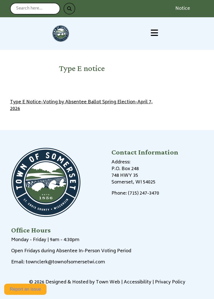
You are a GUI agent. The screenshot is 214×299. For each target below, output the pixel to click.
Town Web (108, 282)
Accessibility (137, 282)
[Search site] (35, 8)
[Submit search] (69, 8)
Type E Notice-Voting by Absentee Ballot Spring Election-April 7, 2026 (81, 105)
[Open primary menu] (154, 33)
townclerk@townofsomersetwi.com (65, 262)
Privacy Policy (170, 282)
